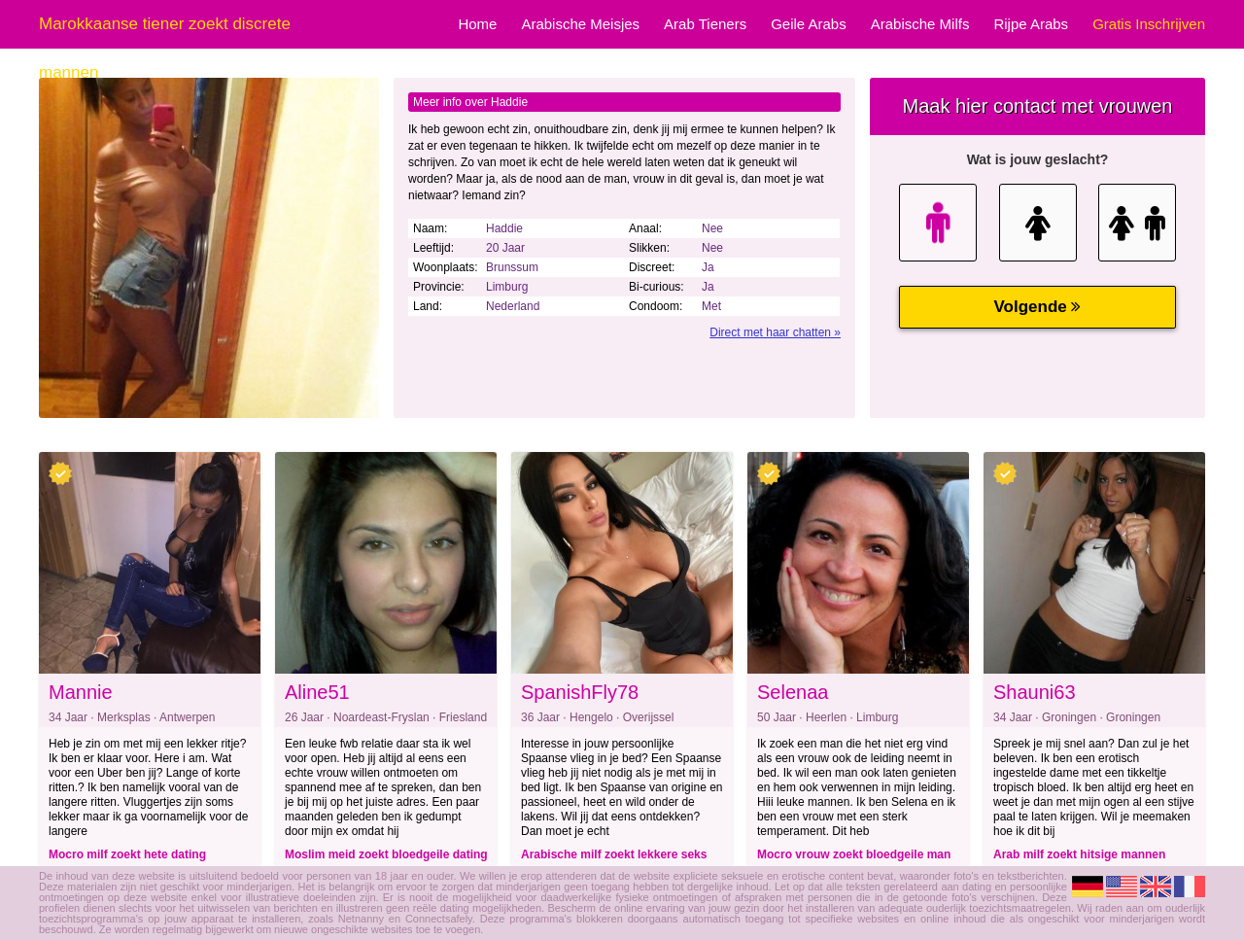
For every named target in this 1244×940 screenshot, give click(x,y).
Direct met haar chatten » (775, 332)
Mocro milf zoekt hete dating (127, 854)
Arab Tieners (705, 24)
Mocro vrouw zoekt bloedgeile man (853, 854)
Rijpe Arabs (1030, 24)
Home (477, 24)
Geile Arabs (809, 24)
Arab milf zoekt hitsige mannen (1079, 854)
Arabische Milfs (920, 24)
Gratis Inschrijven (1148, 24)
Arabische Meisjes (580, 24)
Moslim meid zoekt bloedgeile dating (386, 854)
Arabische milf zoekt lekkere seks (614, 854)
